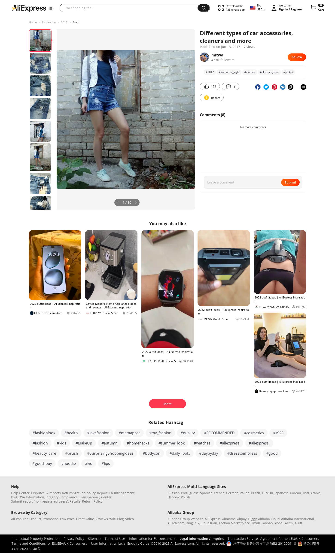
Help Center (20, 493)
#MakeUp (84, 443)
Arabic (315, 493)
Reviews (101, 519)
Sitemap (94, 538)
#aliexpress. (259, 443)
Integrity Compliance (62, 497)
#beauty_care (44, 453)
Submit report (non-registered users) (39, 501)
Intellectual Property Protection (36, 538)
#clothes (249, 72)
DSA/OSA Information (27, 497)
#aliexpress (230, 443)
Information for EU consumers (152, 538)
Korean (295, 493)
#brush (71, 453)
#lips (106, 463)
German (232, 493)
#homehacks (138, 443)
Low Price (67, 519)
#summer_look (171, 443)
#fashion (40, 443)
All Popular (19, 519)
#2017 (210, 72)
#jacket (288, 72)
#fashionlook (44, 432)
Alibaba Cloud (269, 519)
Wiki (112, 519)
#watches (202, 443)
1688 (298, 523)
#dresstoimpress (242, 453)
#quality (188, 432)
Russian (174, 493)
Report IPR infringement (115, 493)
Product (35, 519)
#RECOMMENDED (219, 432)
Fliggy (252, 519)
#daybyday (208, 453)
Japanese (281, 493)
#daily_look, (180, 453)
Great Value (85, 519)
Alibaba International (297, 519)
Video (129, 519)
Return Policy (92, 501)
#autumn (109, 443)
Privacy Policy (74, 538)
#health (71, 432)
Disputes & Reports (46, 493)
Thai (305, 493)
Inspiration (49, 22)
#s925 (278, 432)
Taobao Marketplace (234, 523)
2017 (64, 22)
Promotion (51, 519)
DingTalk (192, 523)
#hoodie (68, 463)
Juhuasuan (209, 523)
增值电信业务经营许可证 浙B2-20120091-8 (264, 543)
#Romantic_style (229, 72)
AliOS (289, 523)
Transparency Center (95, 497)
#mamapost (129, 432)
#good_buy (42, 463)
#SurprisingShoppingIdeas (110, 453)
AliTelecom (176, 523)
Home (33, 22)
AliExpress (213, 519)
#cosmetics (254, 432)
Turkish (267, 493)
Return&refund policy (79, 493)
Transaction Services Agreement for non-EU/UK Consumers (273, 538)
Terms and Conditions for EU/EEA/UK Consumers (49, 543)
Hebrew (174, 497)
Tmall (255, 523)
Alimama (229, 519)
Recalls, (75, 501)
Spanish (206, 493)
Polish (185, 497)
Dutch (255, 493)
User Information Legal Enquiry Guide (120, 543)
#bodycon (151, 453)
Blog (120, 519)
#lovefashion (98, 432)
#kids (61, 443)
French (219, 493)
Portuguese (190, 493)
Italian (245, 493)
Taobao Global (272, 523)
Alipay (242, 519)
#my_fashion (160, 432)
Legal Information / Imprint (202, 538)
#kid (88, 463)
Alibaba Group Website (185, 519)
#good (272, 453)
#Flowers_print (269, 72)
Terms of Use (115, 538)
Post (75, 22)
